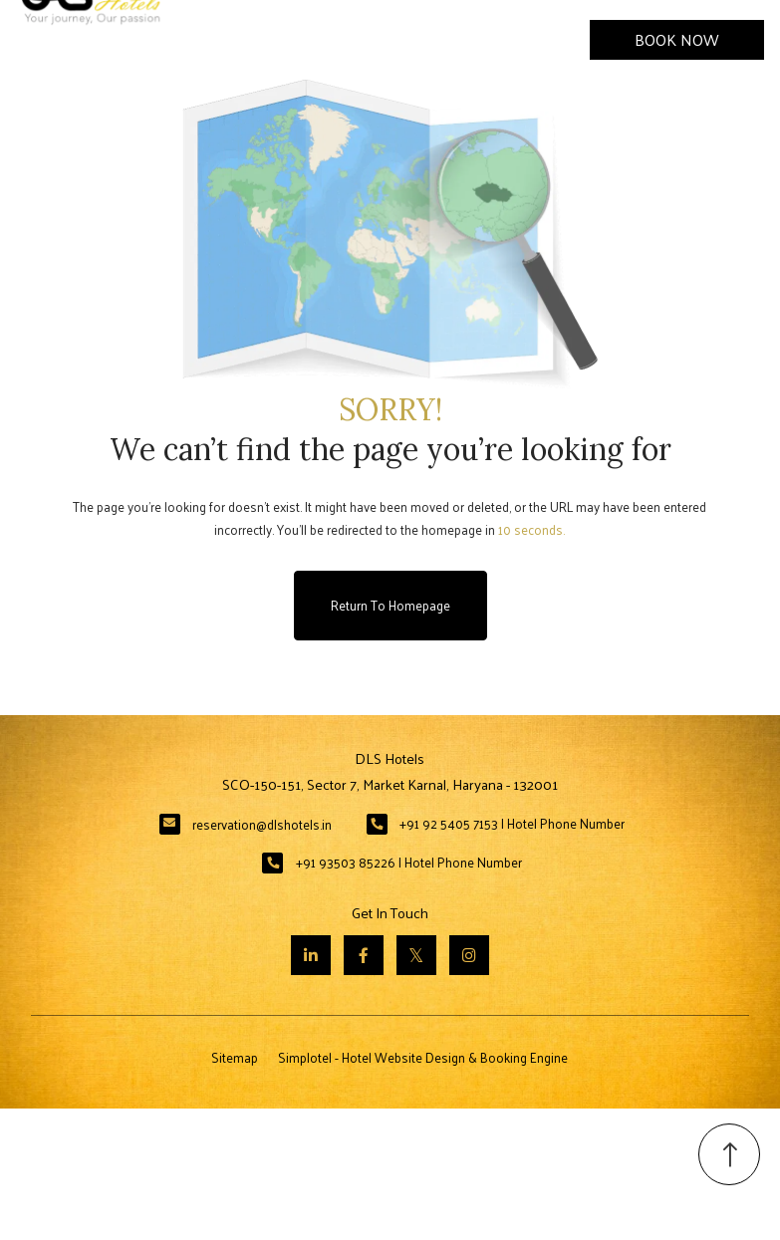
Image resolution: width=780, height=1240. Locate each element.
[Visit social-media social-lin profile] (311, 955)
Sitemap (234, 1057)
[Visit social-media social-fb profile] (364, 955)
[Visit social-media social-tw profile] (416, 955)
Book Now (677, 39)
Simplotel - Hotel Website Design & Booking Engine (423, 1057)
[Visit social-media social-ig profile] (469, 955)
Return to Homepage (390, 605)
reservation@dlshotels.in (262, 824)
